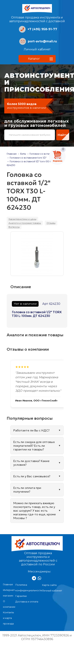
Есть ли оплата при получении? (27, 489)
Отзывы (51, 223)
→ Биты (21, 153)
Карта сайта (49, 585)
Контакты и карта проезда (8, 618)
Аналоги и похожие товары (25, 223)
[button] (37, 58)
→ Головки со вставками (42, 153)
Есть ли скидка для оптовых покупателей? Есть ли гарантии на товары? (34, 445)
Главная (12, 153)
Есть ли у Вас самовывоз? (31, 476)
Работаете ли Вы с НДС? (31, 430)
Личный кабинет (37, 49)
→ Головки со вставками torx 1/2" (27, 157)
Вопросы (14, 227)
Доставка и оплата (26, 601)
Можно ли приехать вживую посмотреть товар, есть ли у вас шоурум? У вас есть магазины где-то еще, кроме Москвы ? (34, 510)
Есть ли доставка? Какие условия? (31, 462)
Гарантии (21, 596)
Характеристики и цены (22, 219)
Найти (62, 135)
